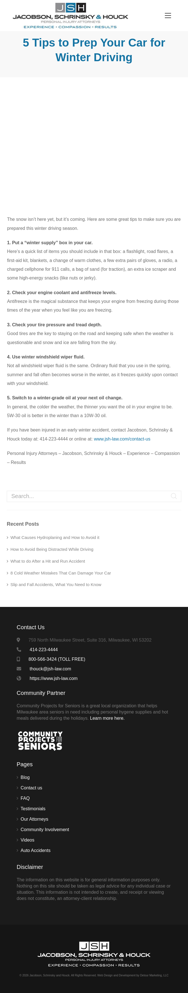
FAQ (25, 798)
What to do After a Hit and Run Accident (47, 561)
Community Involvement (45, 829)
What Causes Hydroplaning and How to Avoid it (54, 537)
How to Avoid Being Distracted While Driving (51, 549)
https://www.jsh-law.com (54, 678)
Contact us (31, 787)
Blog (25, 777)
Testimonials (33, 808)
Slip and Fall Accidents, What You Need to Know (55, 584)
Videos (27, 840)
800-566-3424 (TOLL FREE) (57, 659)
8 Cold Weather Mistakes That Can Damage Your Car (60, 573)
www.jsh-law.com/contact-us (122, 439)
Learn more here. (107, 718)
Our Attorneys (34, 819)
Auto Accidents (36, 850)
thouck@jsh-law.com (50, 668)
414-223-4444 (44, 649)
